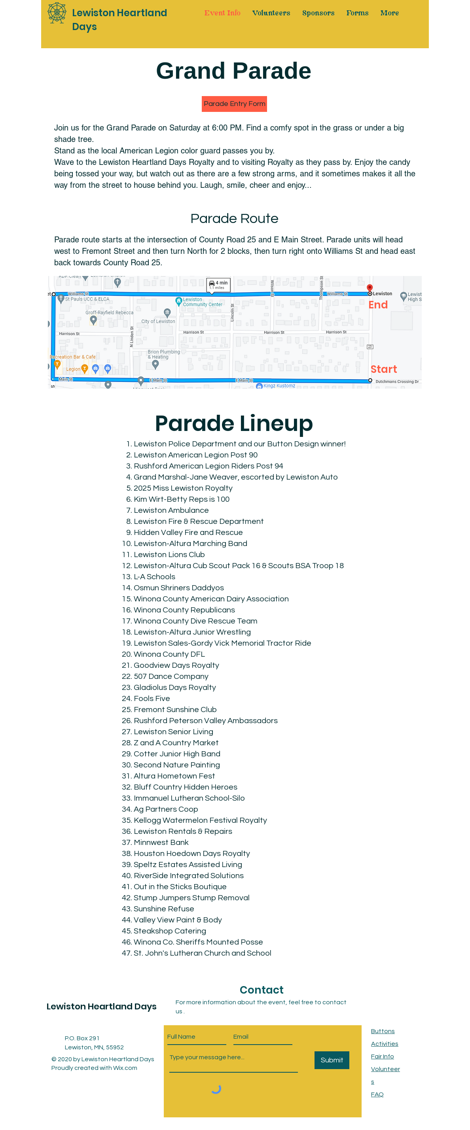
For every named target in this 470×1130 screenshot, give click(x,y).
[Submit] (332, 1060)
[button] (234, 104)
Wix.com (125, 1068)
